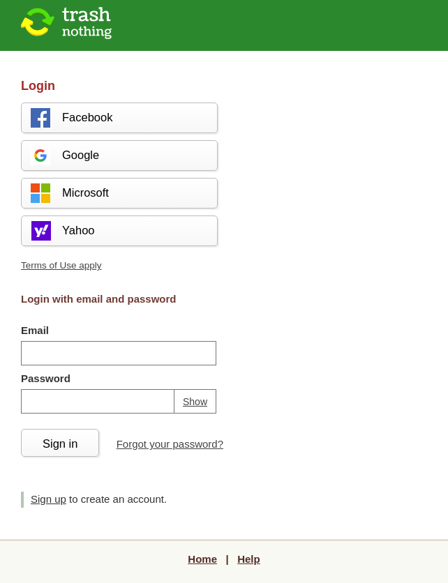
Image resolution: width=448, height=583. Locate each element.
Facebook (70, 118)
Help (248, 559)
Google (64, 155)
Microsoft (69, 193)
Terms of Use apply (61, 265)
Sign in (60, 443)
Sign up (48, 499)
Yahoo (62, 231)
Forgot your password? (170, 444)
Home (202, 559)
